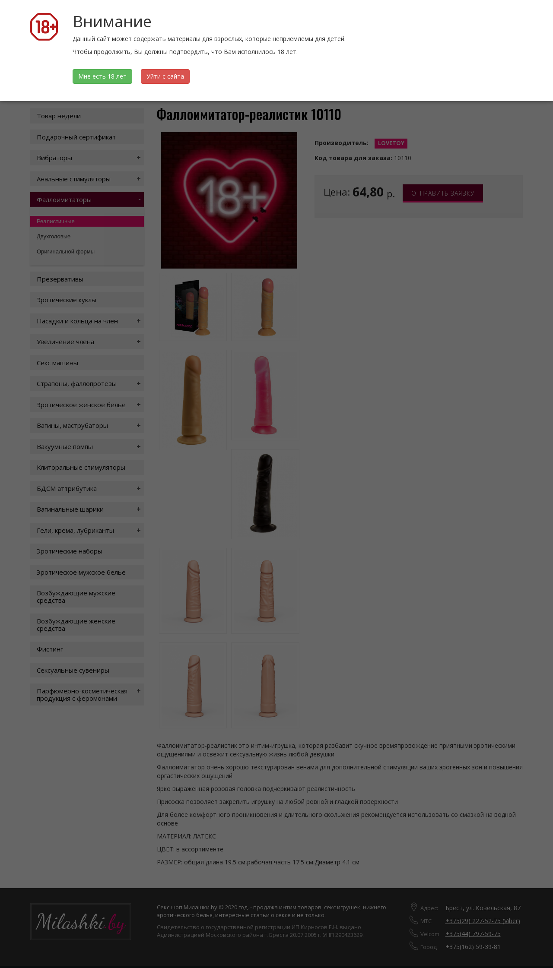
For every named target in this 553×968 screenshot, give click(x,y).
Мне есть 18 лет (102, 76)
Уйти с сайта (165, 76)
